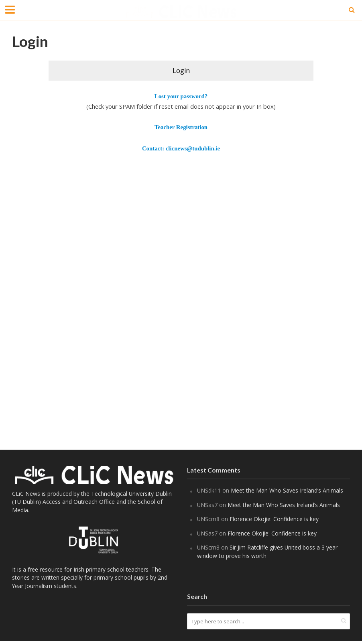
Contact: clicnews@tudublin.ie (181, 148)
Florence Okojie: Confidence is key (275, 519)
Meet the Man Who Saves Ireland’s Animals (288, 490)
